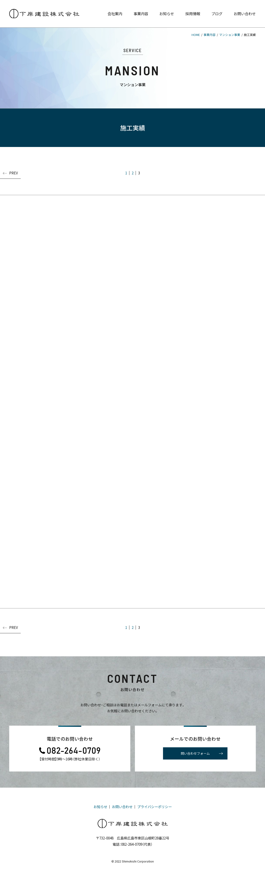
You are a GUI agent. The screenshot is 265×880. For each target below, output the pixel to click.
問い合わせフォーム (201, 753)
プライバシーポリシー (154, 806)
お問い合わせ (122, 806)
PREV (10, 173)
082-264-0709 (131, 844)
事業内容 (209, 34)
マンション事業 (229, 34)
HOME (196, 34)
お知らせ (100, 806)
